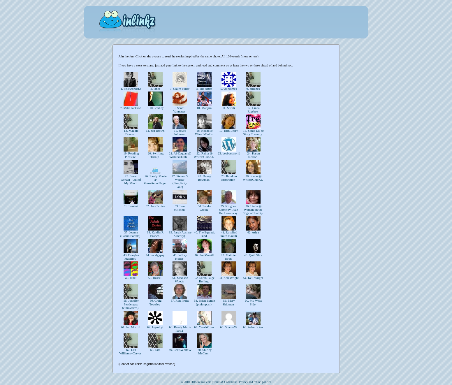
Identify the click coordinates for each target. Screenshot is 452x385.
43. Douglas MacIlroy (131, 256)
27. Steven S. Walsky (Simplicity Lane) (180, 181)
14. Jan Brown (155, 130)
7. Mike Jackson (130, 108)
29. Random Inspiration (228, 177)
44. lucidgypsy (155, 255)
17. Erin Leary (229, 130)
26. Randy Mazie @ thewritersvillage (155, 179)
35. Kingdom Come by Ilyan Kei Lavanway (228, 209)
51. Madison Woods (179, 279)
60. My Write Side (253, 302)
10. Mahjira (204, 108)
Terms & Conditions (225, 382)
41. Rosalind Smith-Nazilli (228, 234)
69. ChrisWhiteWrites (183, 349)
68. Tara (155, 349)
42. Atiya (253, 232)
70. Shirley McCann (204, 351)
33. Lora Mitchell (179, 207)
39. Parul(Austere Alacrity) (179, 234)
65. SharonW (228, 327)
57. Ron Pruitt (180, 300)
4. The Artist (204, 88)
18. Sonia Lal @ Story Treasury (253, 132)
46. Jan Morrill (204, 255)
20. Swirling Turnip (155, 155)
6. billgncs (253, 88)
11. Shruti (228, 108)
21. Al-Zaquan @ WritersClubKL (179, 155)
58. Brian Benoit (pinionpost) (204, 302)
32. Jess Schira (155, 206)
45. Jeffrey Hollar (180, 256)
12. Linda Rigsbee (253, 109)
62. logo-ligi (155, 327)
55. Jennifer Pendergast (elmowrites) (130, 304)
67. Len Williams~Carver (130, 351)
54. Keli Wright (253, 277)
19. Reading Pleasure (131, 155)
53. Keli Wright (228, 277)
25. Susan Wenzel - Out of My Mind (130, 179)
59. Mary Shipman (228, 302)
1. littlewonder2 (131, 88)
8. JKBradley (155, 108)
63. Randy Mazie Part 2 (179, 328)
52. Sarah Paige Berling (204, 279)
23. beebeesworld (229, 153)
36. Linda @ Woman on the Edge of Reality (253, 209)
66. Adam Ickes (253, 327)
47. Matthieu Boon (228, 256)
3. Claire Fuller (179, 88)
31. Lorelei (131, 206)
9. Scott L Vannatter (180, 109)
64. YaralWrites (204, 327)
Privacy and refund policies (255, 382)
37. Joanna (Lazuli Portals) (130, 234)
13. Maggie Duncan (130, 132)
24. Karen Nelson (253, 155)
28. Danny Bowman (204, 177)
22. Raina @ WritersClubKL (204, 155)
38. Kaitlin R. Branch (155, 234)
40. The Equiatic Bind (204, 234)
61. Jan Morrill (130, 327)
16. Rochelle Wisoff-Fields (204, 132)
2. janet (155, 88)
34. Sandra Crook (204, 207)
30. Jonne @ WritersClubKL (253, 177)
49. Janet (130, 277)
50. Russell (155, 277)
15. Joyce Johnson (179, 132)
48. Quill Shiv (253, 255)
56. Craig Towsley (155, 302)
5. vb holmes (228, 88)
